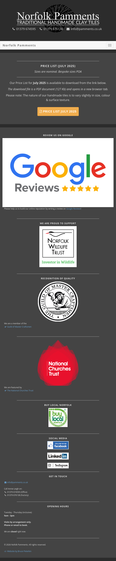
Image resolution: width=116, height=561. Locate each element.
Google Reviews (73, 208)
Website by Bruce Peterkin (17, 551)
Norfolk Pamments (19, 45)
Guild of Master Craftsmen (17, 326)
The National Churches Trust (18, 390)
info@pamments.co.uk (84, 29)
